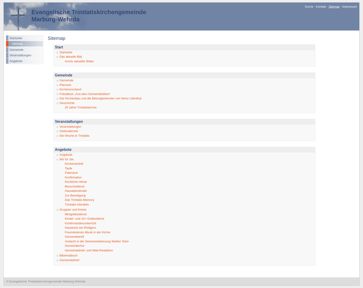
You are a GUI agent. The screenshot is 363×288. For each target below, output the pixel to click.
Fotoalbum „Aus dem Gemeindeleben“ (84, 94)
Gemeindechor (74, 245)
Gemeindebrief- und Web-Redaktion (89, 250)
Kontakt (321, 6)
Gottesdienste (68, 131)
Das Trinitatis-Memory (79, 200)
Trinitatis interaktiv (77, 204)
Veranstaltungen (20, 55)
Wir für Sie (66, 159)
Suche (309, 6)
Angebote (15, 61)
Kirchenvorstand (70, 89)
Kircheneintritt (74, 163)
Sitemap (17, 43)
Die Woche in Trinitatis (74, 135)
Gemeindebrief (69, 260)
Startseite (15, 38)
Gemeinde (16, 49)
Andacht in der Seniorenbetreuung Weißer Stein (97, 241)
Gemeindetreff (74, 236)
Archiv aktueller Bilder (79, 61)
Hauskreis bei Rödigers (80, 227)
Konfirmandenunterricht (80, 223)
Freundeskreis (87, 232)
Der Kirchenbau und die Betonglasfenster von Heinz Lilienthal (100, 98)
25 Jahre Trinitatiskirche (81, 107)
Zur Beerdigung (75, 195)
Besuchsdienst (74, 186)
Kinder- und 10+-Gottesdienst (84, 218)
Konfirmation (73, 177)
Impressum (349, 6)
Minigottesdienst (76, 214)
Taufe (68, 168)
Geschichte (67, 103)
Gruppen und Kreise (72, 209)
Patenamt (71, 172)
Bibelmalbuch (68, 255)
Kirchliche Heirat (76, 182)
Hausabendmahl (76, 191)
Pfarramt (65, 85)
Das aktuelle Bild (70, 56)
